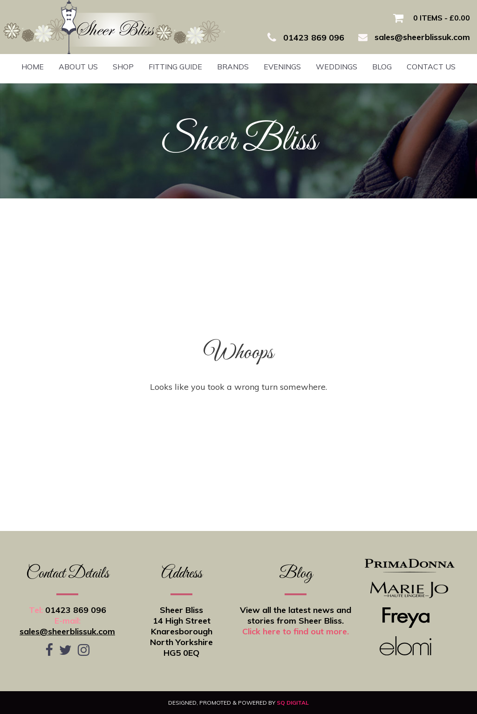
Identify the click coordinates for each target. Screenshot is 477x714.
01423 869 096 (75, 610)
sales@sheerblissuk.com (67, 631)
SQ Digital (293, 702)
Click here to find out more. (295, 631)
